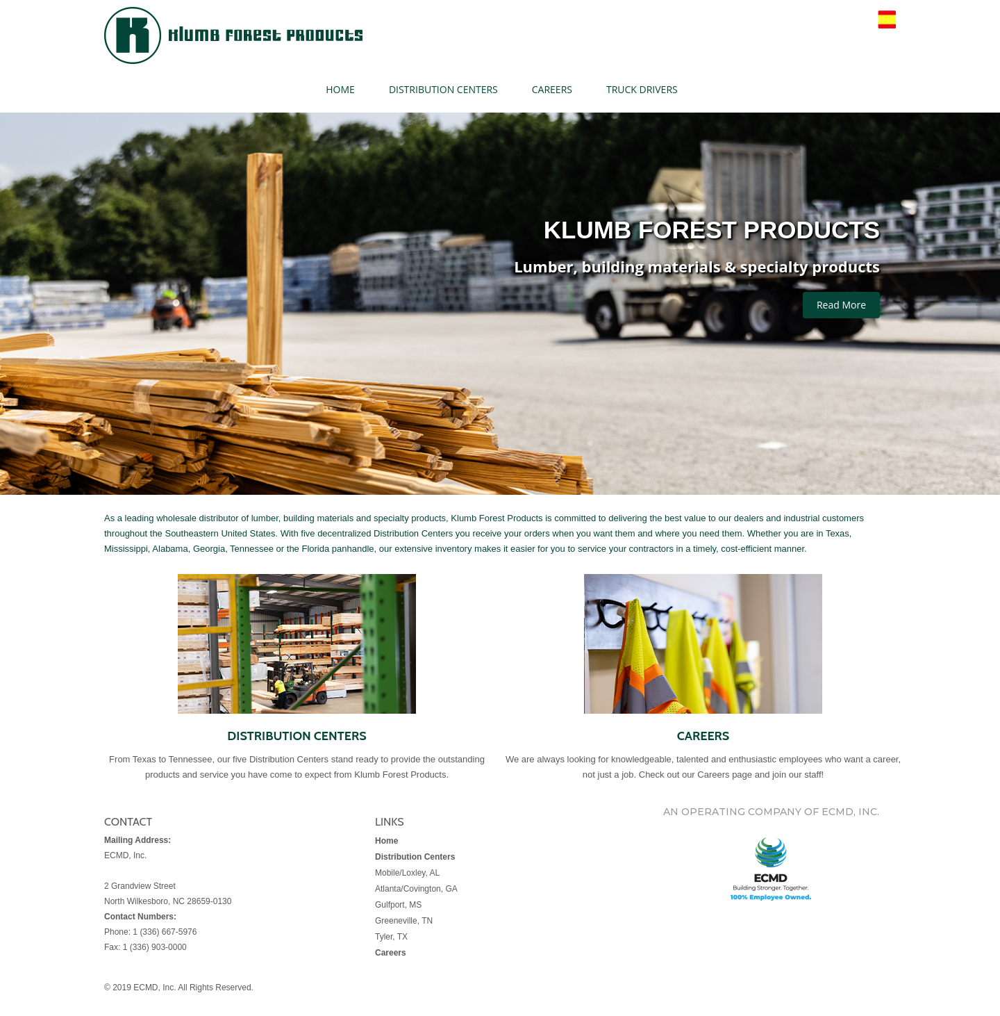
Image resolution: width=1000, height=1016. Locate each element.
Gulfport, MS (398, 905)
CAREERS (552, 89)
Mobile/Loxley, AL (407, 873)
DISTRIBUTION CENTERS (443, 89)
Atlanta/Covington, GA (416, 889)
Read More (841, 304)
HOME (340, 89)
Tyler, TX (391, 937)
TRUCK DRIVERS (642, 89)
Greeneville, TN (404, 921)
